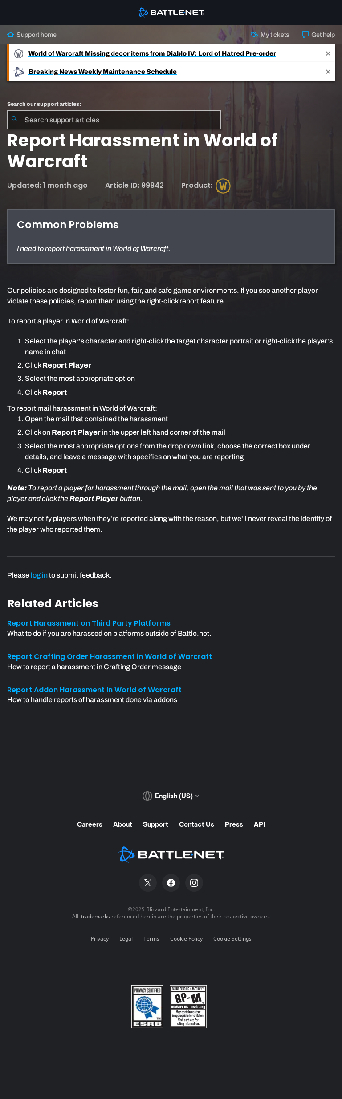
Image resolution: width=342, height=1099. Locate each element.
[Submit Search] (14, 119)
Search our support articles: (44, 104)
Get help (318, 34)
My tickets (270, 34)
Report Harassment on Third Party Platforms (89, 623)
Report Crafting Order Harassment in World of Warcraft (109, 656)
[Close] (328, 53)
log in (39, 575)
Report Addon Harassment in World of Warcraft (94, 690)
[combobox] (114, 119)
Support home (32, 34)
